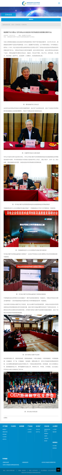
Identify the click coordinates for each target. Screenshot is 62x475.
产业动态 (30, 426)
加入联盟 (55, 445)
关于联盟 (5, 426)
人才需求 (55, 429)
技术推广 (38, 426)
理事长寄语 (5, 431)
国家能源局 (25, 462)
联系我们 (55, 442)
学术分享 (38, 429)
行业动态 (29, 429)
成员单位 (4, 439)
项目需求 (55, 431)
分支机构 (4, 436)
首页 (13, 24)
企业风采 (29, 431)
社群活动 (24, 24)
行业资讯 (13, 426)
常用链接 (5, 458)
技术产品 (38, 431)
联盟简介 (4, 429)
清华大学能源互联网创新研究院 (11, 464)
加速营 (45, 436)
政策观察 (21, 426)
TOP (58, 469)
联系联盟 (55, 448)
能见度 (45, 440)
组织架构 (4, 434)
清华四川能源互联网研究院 (48, 462)
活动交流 (17, 24)
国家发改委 (6, 462)
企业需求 (55, 426)
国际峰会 (46, 433)
